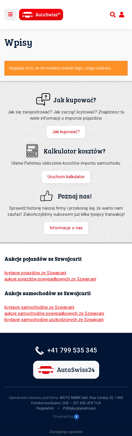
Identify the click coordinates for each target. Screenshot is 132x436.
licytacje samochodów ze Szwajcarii (39, 307)
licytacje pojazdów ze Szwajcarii (35, 272)
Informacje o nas (66, 227)
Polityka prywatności (79, 408)
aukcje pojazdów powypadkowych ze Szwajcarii (50, 279)
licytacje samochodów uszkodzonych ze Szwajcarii (54, 319)
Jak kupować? (66, 131)
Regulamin (45, 408)
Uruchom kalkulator (66, 176)
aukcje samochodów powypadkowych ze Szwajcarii (54, 313)
